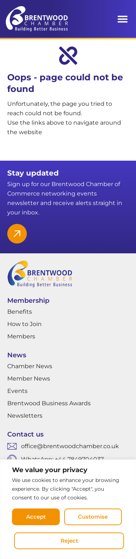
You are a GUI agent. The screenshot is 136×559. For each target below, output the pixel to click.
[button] (122, 19)
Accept (36, 516)
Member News (28, 378)
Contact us (25, 434)
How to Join (24, 324)
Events (17, 390)
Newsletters (24, 415)
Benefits (19, 311)
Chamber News (29, 366)
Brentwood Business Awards (49, 403)
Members (21, 336)
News (16, 355)
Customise (93, 516)
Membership (28, 301)
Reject (69, 540)
